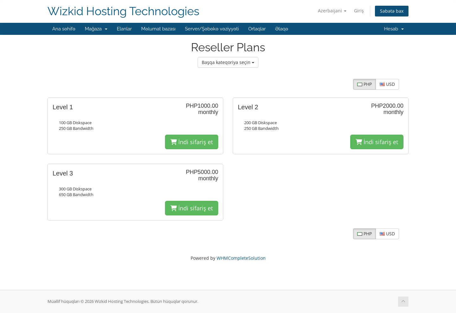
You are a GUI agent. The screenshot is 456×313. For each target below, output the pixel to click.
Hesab (394, 29)
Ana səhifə (63, 29)
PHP (364, 84)
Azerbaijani (332, 11)
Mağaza (96, 29)
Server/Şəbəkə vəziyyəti (212, 29)
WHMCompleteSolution (241, 258)
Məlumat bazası (158, 29)
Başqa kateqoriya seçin (228, 62)
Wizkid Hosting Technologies (123, 11)
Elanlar (124, 29)
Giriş (359, 11)
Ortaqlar (257, 29)
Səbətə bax (391, 11)
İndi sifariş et (191, 142)
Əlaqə (281, 29)
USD (387, 84)
